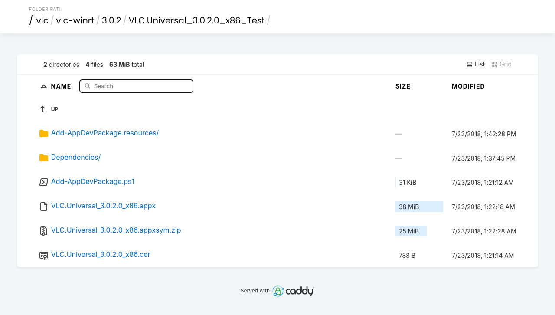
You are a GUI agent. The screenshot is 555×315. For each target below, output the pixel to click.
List (475, 64)
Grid (501, 64)
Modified (468, 86)
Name (62, 85)
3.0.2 (111, 20)
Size (403, 86)
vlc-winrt (75, 20)
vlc (42, 20)
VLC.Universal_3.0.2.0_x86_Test (197, 20)
